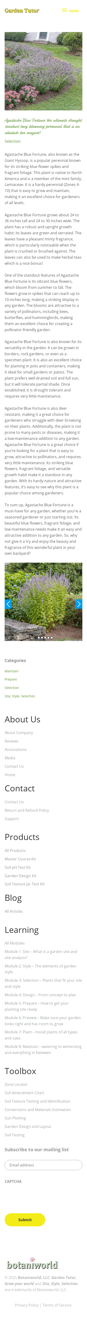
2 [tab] (39, 638)
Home (10, 774)
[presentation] (40, 1197)
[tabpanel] (43, 602)
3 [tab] (42, 638)
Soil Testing (15, 1134)
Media (10, 757)
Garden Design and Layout (28, 1126)
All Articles (14, 911)
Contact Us (14, 766)
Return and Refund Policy (27, 810)
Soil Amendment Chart (24, 1092)
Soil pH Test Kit (18, 867)
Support (12, 818)
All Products (15, 850)
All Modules (15, 943)
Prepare (11, 679)
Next (78, 604)
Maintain (12, 671)
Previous (8, 604)
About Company (19, 732)
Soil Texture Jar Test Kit (25, 884)
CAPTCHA (13, 1181)
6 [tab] (52, 638)
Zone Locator (16, 1084)
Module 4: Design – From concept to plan (40, 994)
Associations (16, 749)
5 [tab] (48, 638)
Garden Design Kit (20, 875)
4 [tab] (45, 638)
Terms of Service (57, 1305)
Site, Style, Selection (20, 696)
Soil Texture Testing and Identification (38, 1101)
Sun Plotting (15, 1118)
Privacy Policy (27, 1305)
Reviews (12, 741)
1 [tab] (35, 638)
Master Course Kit (20, 859)
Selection (13, 141)
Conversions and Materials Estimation (38, 1109)
